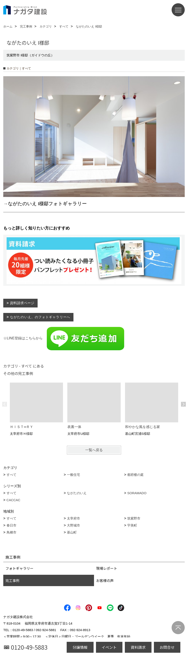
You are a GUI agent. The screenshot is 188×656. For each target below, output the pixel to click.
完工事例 (12, 580)
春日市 (11, 525)
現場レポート (106, 568)
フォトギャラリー (19, 568)
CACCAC (13, 500)
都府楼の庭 (135, 474)
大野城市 (73, 525)
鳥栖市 (11, 532)
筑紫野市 (133, 518)
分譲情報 (80, 647)
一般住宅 (73, 474)
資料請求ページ (22, 303)
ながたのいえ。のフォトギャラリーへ (40, 317)
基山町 (72, 532)
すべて (11, 474)
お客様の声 (105, 580)
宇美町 (132, 525)
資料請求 (138, 647)
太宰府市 (73, 518)
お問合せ (167, 647)
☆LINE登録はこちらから (64, 338)
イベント (109, 647)
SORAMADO (136, 493)
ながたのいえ (77, 493)
